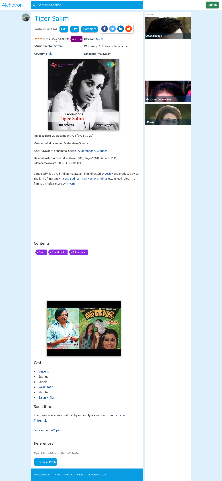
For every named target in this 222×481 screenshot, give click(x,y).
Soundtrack (58, 252)
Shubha (102, 178)
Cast (41, 252)
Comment (89, 29)
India (49, 53)
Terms (57, 474)
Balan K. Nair (47, 398)
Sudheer (102, 151)
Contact (80, 474)
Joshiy (99, 38)
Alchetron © (97, 474)
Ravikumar (45, 387)
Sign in (212, 4)
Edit (63, 29)
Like (75, 29)
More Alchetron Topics (47, 430)
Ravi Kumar (89, 178)
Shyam (58, 46)
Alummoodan (86, 151)
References (78, 252)
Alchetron (12, 5)
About (42, 474)
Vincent (64, 178)
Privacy (68, 474)
